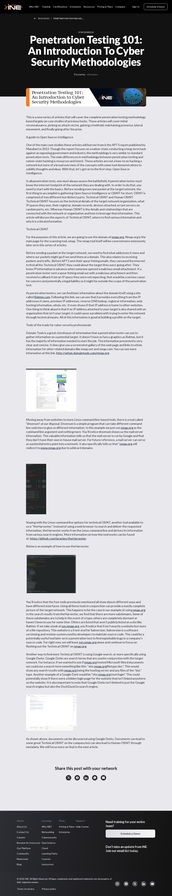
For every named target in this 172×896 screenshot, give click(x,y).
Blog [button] (19, 864)
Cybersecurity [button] (49, 837)
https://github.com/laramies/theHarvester (58, 538)
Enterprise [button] (64, 832)
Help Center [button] (82, 826)
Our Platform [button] (24, 848)
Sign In (135, 6)
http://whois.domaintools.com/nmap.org (82, 353)
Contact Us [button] (23, 832)
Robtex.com (42, 297)
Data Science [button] (48, 842)
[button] (68, 777)
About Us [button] (22, 826)
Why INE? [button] (47, 826)
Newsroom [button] (22, 858)
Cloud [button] (45, 848)
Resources (43, 18)
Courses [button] (46, 858)
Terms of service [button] (25, 888)
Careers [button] (21, 837)
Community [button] (23, 853)
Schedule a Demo (156, 6)
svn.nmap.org (70, 626)
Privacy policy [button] (49, 888)
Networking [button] (48, 832)
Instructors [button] (48, 864)
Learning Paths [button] (49, 853)
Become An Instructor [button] (28, 842)
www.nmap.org (51, 448)
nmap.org (118, 237)
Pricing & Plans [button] (67, 826)
